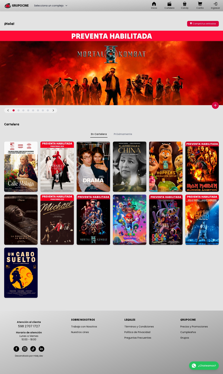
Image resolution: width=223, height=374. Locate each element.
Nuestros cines (80, 332)
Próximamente (123, 134)
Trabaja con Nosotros (84, 326)
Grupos (184, 337)
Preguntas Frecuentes (137, 337)
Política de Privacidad (137, 332)
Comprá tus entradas (203, 23)
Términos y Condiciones (139, 326)
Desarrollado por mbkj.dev (29, 355)
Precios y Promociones (194, 326)
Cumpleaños (188, 332)
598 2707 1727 (29, 326)
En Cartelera (99, 134)
